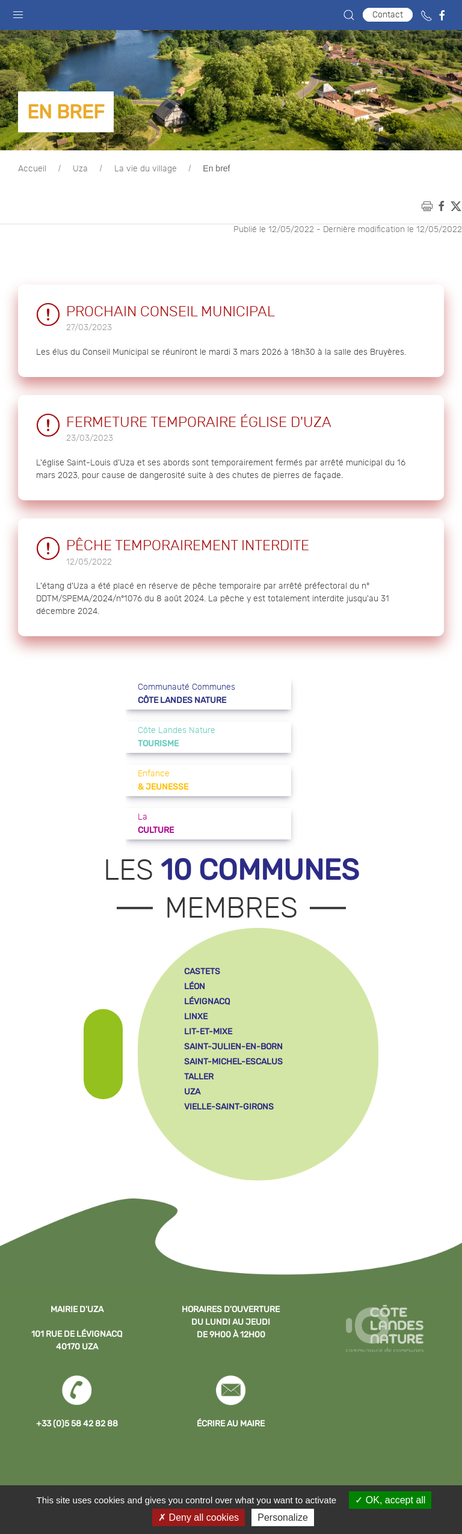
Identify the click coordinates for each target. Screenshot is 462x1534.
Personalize (282, 1517)
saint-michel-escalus (233, 1062)
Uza (80, 169)
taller (199, 1077)
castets (202, 971)
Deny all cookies (198, 1517)
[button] (18, 12)
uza (192, 1092)
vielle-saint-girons (229, 1107)
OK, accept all (390, 1500)
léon (194, 986)
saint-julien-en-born (233, 1047)
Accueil (32, 169)
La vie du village (145, 169)
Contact (387, 14)
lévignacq (207, 1001)
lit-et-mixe (208, 1031)
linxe (196, 1016)
